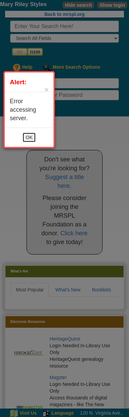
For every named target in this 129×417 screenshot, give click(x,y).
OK (29, 137)
